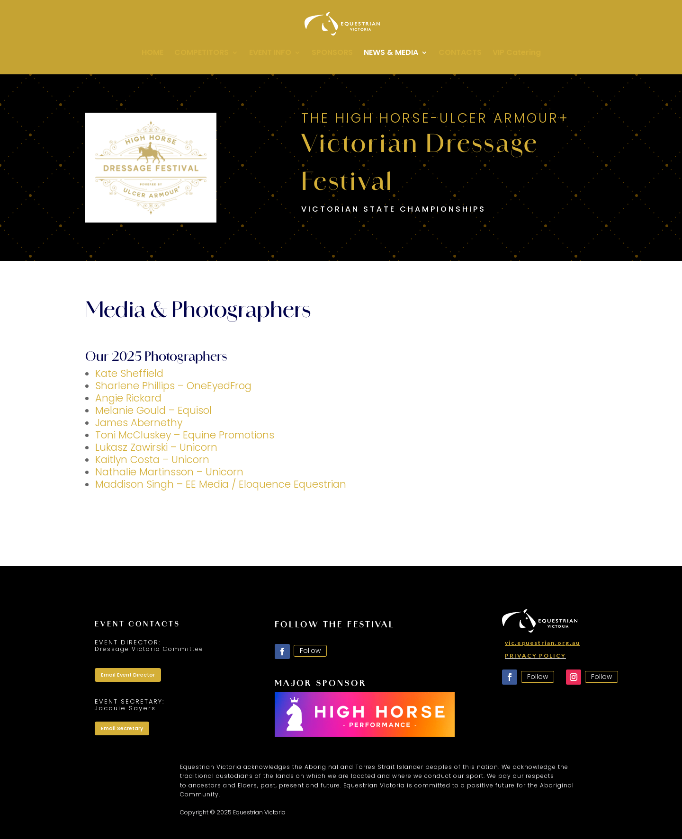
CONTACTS (460, 53)
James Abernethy (138, 422)
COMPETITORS (201, 53)
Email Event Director (128, 674)
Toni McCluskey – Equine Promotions (184, 435)
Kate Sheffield (129, 373)
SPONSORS (332, 53)
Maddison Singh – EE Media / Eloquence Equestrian (220, 484)
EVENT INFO (270, 53)
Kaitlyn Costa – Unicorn (152, 459)
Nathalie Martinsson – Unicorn (169, 472)
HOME (152, 53)
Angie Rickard (128, 398)
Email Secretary (122, 728)
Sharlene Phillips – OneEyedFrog (173, 386)
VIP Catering (517, 53)
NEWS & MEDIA (391, 53)
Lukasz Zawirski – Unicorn (156, 447)
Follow (310, 650)
